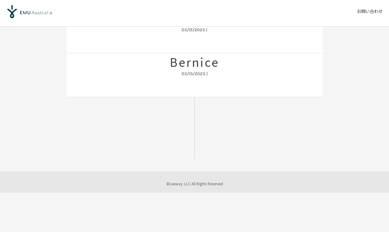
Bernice (194, 61)
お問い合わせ (370, 11)
